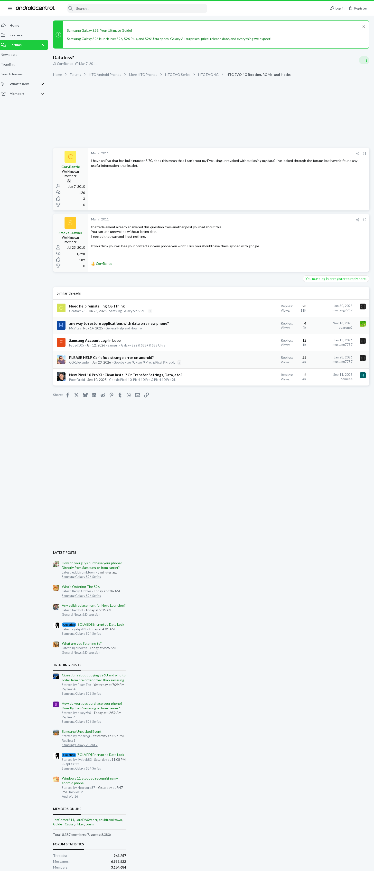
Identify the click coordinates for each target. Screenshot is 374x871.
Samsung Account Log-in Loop (98, 340)
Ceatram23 (80, 311)
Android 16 (313, 541)
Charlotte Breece (356, 617)
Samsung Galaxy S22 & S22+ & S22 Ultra (139, 345)
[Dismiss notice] (363, 27)
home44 (268, 379)
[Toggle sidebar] (364, 60)
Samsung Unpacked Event (325, 476)
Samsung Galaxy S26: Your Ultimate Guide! (102, 30)
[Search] (134, 8)
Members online (310, 553)
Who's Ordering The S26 (324, 331)
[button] (10, 8)
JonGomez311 (306, 564)
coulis (333, 568)
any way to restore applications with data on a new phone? (122, 323)
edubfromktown (353, 564)
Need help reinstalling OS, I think (100, 306)
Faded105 (79, 345)
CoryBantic (68, 64)
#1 (286, 154)
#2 (286, 220)
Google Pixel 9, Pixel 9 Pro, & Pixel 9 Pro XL (147, 362)
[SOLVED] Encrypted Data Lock (336, 368)
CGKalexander (82, 362)
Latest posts (307, 297)
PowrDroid (80, 380)
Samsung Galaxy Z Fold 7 (323, 489)
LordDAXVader (329, 564)
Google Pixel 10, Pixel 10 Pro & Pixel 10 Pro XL (145, 380)
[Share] (279, 153)
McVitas (78, 328)
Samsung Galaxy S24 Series (324, 378)
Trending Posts (310, 409)
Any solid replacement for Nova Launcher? (337, 349)
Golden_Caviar (306, 568)
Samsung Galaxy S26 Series (324, 321)
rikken (322, 568)
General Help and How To (126, 328)
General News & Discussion (324, 359)
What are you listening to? (325, 388)
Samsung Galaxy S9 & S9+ (130, 311)
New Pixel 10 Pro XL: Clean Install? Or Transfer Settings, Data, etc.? (128, 375)
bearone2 (267, 327)
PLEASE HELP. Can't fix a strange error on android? (114, 357)
